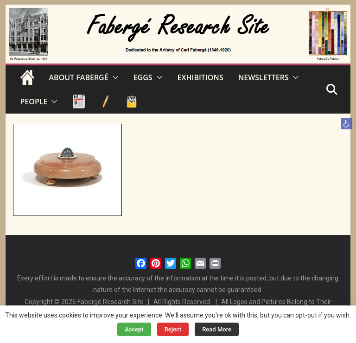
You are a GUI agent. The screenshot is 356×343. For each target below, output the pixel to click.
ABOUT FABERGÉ (78, 77)
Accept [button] (134, 329)
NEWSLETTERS (263, 77)
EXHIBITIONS (200, 77)
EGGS (143, 77)
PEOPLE (34, 101)
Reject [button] (173, 329)
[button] (346, 123)
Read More (216, 329)
